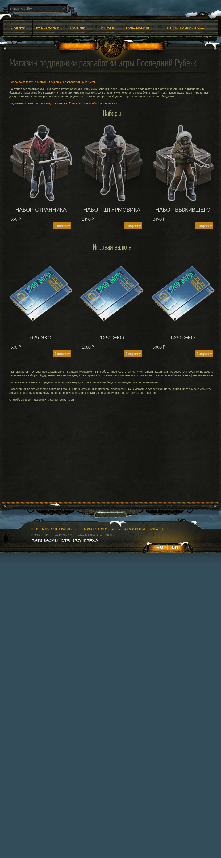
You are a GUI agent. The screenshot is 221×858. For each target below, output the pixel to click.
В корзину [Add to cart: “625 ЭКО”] (62, 354)
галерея (66, 540)
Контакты (156, 529)
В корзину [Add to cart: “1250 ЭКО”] (133, 354)
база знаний (51, 540)
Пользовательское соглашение (100, 529)
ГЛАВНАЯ (18, 27)
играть (77, 540)
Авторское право (136, 529)
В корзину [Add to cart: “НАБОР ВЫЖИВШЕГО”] (204, 226)
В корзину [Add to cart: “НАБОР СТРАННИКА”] (62, 226)
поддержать (90, 540)
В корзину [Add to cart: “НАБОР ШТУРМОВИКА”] (133, 226)
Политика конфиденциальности (53, 529)
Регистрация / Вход (185, 27)
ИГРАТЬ (107, 27)
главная (37, 540)
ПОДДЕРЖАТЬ (138, 27)
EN (175, 547)
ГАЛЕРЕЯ (78, 27)
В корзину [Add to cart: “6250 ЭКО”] (204, 354)
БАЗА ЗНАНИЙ (48, 27)
